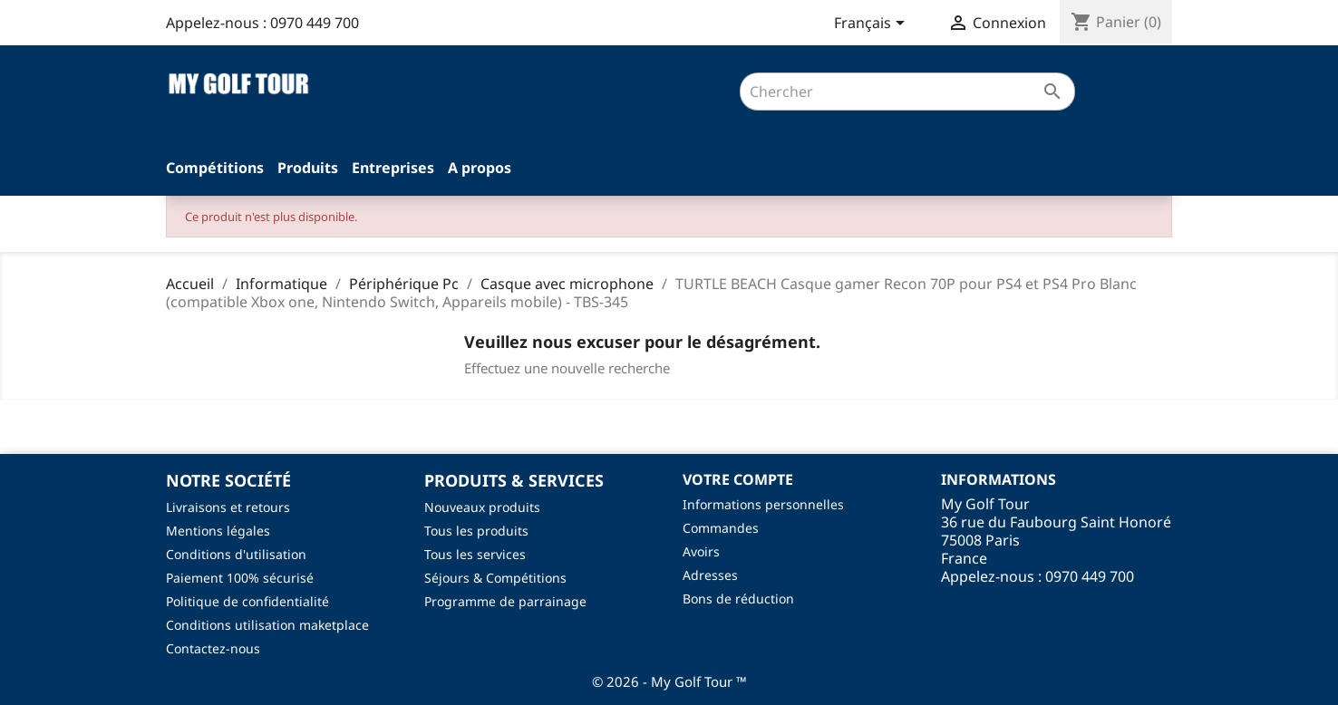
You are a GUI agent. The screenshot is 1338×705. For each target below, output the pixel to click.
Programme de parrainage (505, 601)
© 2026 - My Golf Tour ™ (669, 681)
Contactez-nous (213, 648)
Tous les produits (476, 530)
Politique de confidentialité (247, 601)
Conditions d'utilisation (236, 554)
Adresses (710, 575)
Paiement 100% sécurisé (240, 577)
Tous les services (475, 554)
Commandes (721, 527)
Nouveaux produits (482, 507)
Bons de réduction (738, 598)
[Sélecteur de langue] (872, 24)
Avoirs (701, 551)
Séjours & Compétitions (495, 577)
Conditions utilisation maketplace (267, 624)
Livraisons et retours (228, 507)
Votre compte (738, 479)
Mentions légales (218, 530)
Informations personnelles (763, 504)
